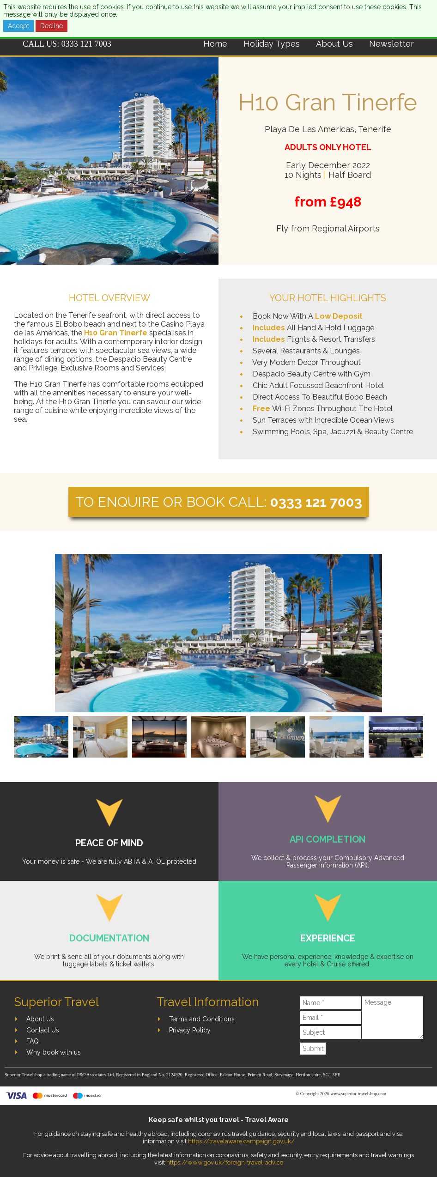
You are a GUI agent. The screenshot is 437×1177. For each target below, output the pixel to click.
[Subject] (330, 1032)
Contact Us (42, 1030)
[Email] (330, 1017)
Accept (18, 26)
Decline (51, 26)
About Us (334, 44)
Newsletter (391, 44)
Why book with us (53, 1052)
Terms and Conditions (202, 1019)
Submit (313, 1048)
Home (215, 44)
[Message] (392, 1017)
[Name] (330, 1002)
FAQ (32, 1041)
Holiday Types (271, 44)
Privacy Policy (190, 1030)
